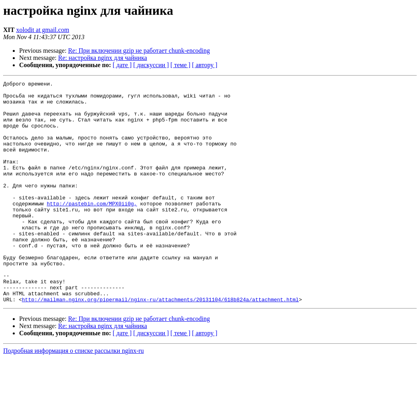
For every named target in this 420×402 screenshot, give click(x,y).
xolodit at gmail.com (42, 29)
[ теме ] (180, 65)
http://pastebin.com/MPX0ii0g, (92, 228)
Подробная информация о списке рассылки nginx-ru (73, 395)
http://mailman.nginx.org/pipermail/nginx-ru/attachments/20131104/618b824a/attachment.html (160, 343)
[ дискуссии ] (151, 65)
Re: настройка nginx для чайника (102, 57)
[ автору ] (204, 65)
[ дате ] (122, 65)
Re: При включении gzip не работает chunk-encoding (139, 50)
